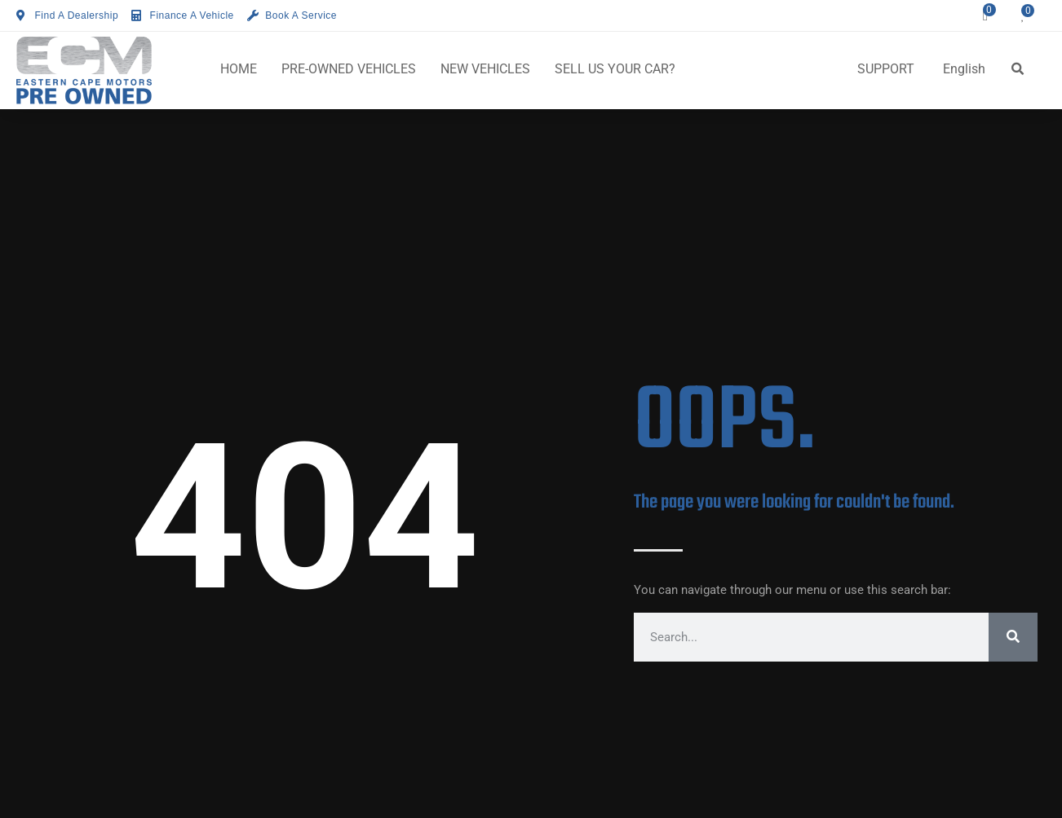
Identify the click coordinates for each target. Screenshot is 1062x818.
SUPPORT (885, 69)
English (964, 69)
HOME (238, 69)
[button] (1018, 69)
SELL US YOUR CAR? (615, 69)
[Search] (1013, 637)
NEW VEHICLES (485, 69)
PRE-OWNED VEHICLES (348, 69)
